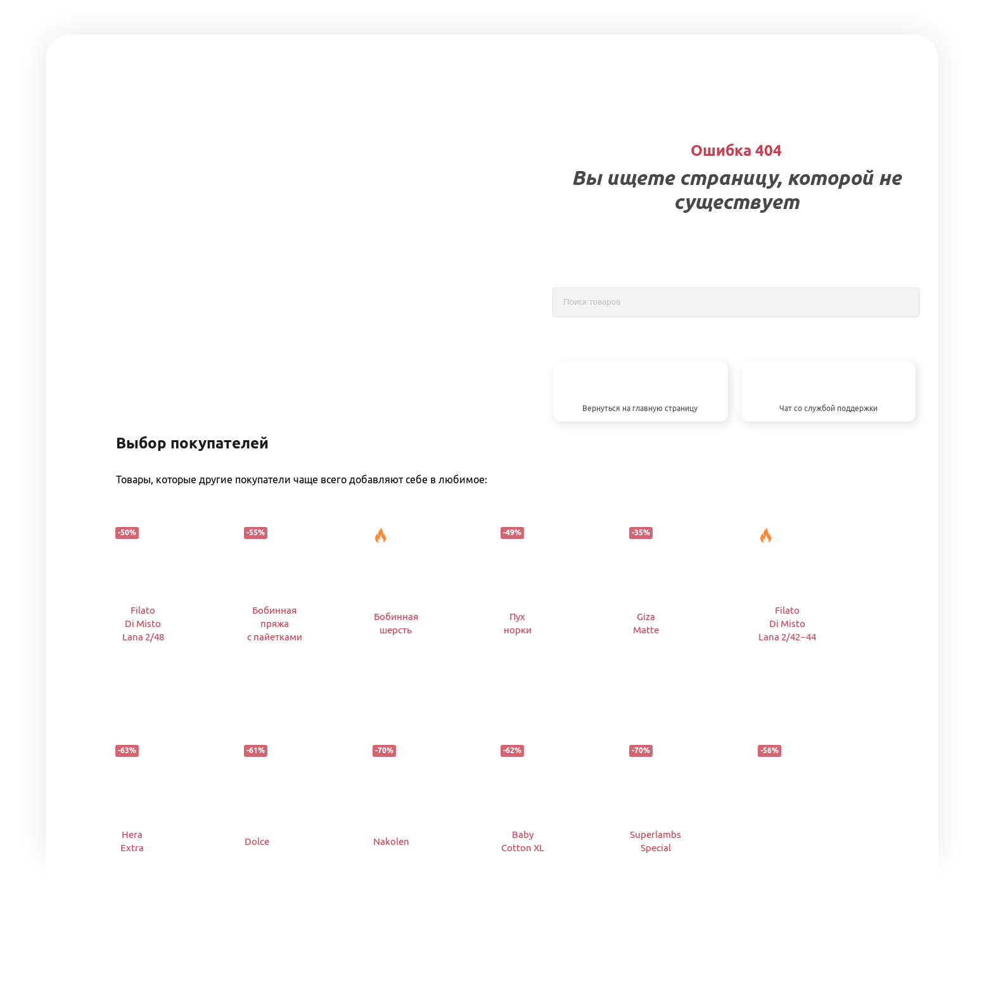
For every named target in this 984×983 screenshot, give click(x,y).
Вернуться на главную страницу (640, 408)
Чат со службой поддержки (828, 408)
